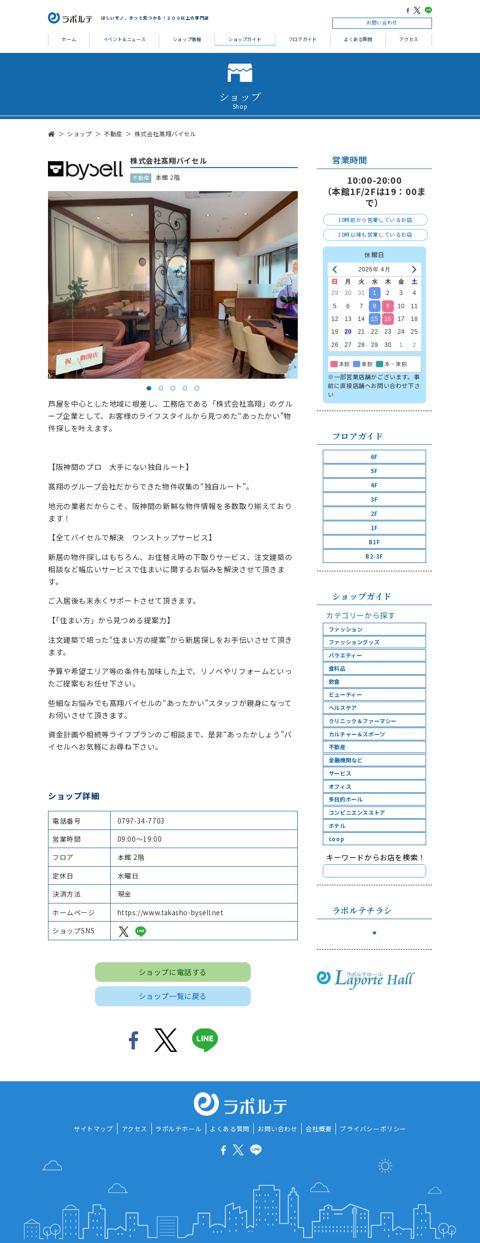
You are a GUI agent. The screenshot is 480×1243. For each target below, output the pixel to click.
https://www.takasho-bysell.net (171, 912)
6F (374, 457)
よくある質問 (358, 39)
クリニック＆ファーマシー (363, 721)
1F (374, 528)
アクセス (408, 39)
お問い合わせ (382, 22)
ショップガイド (244, 39)
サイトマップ (93, 1128)
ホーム (69, 39)
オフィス (340, 786)
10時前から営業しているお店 (375, 219)
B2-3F (374, 556)
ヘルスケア (343, 707)
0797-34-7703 (141, 821)
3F (374, 499)
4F (374, 485)
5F (374, 471)
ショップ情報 (187, 39)
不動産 (337, 747)
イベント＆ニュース (124, 39)
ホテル (337, 825)
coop (336, 839)
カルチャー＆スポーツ (357, 734)
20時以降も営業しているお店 (375, 234)
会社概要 (319, 1128)
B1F (375, 542)
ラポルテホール (178, 1128)
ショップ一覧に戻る (173, 996)
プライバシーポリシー (373, 1128)
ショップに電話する (173, 972)
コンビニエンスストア (357, 812)
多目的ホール (346, 799)
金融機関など (346, 760)
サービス (340, 773)
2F (374, 513)
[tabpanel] (173, 285)
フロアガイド (302, 39)
